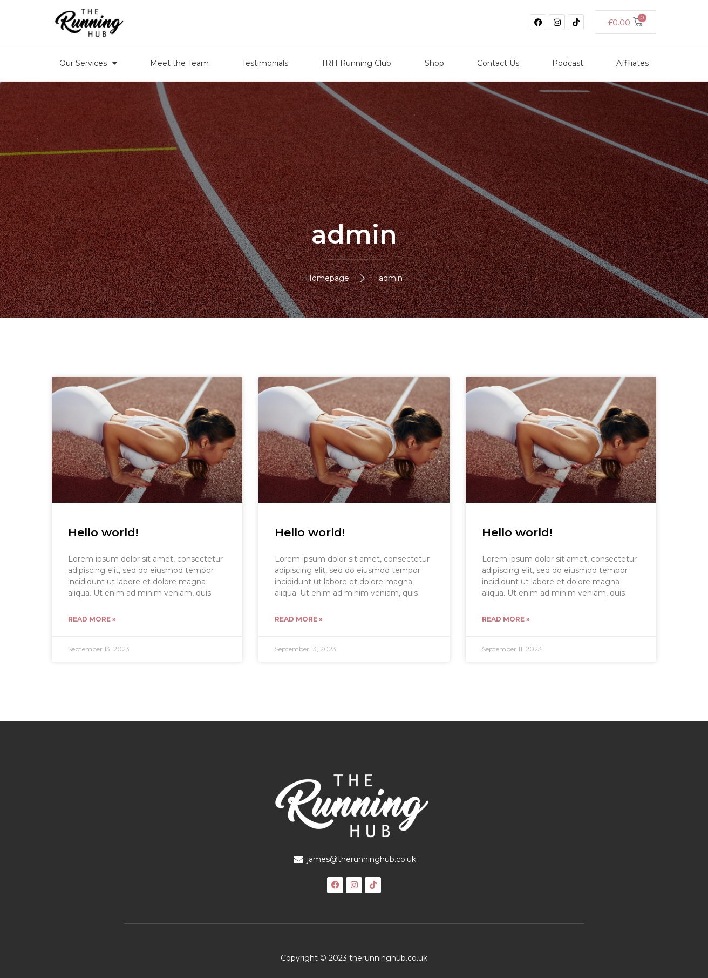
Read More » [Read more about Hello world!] (92, 619)
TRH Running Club (356, 63)
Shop (434, 63)
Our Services (88, 63)
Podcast (567, 63)
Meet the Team (179, 63)
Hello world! (103, 532)
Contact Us (498, 63)
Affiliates (632, 63)
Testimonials (265, 63)
